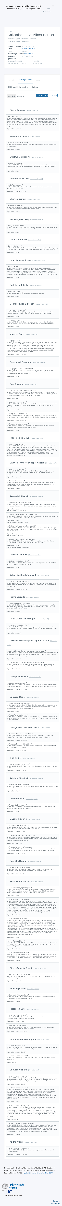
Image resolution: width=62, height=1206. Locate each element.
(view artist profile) (33, 110)
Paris (33, 49)
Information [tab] (11, 80)
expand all (11, 96)
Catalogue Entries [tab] (25, 80)
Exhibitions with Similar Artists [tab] (18, 87)
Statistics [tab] (35, 87)
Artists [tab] (38, 80)
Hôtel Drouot (26, 49)
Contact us (56, 1201)
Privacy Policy (55, 1203)
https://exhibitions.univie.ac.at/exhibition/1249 (38, 1173)
